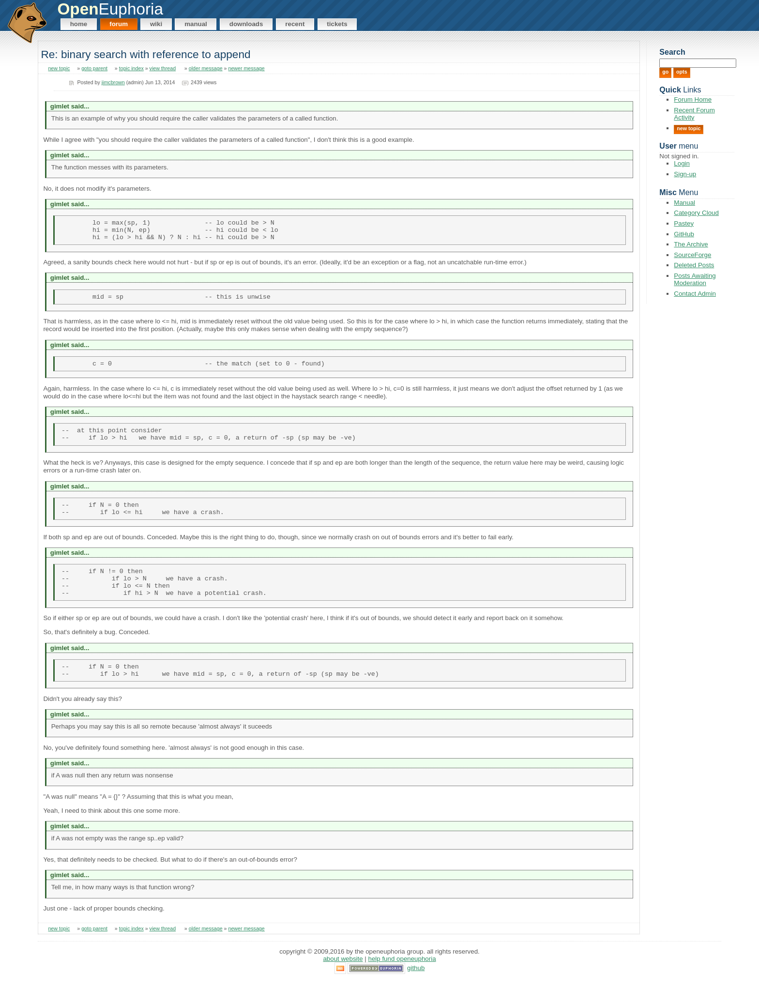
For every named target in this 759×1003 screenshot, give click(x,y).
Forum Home (693, 99)
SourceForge (692, 254)
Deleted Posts (694, 265)
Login (682, 163)
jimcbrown (113, 82)
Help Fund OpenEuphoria (402, 981)
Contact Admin (695, 293)
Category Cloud (696, 212)
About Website (343, 981)
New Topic (688, 128)
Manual (195, 24)
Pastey (684, 223)
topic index (131, 68)
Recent (294, 24)
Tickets (337, 24)
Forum (118, 24)
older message (206, 68)
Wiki (156, 24)
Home (79, 24)
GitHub (684, 234)
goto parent (94, 68)
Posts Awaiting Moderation (694, 279)
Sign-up (685, 174)
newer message (246, 68)
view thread (163, 68)
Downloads (246, 24)
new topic (59, 68)
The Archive (691, 244)
